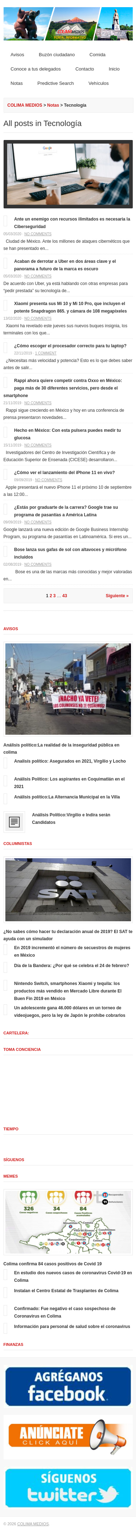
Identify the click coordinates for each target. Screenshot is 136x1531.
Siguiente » (117, 595)
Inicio (114, 69)
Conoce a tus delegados (36, 69)
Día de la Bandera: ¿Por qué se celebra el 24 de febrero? (71, 965)
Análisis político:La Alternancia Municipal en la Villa (67, 797)
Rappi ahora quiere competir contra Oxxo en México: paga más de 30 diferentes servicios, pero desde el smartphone (63, 388)
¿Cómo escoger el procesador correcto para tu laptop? (70, 345)
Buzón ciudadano (57, 54)
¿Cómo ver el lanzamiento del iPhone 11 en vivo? (64, 472)
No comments (38, 234)
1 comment (46, 353)
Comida (97, 54)
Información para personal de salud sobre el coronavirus (72, 1326)
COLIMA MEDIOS (25, 105)
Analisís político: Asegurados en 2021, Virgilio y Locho (70, 761)
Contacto (85, 69)
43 (64, 595)
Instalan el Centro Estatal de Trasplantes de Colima (66, 1290)
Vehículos (98, 83)
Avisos (17, 54)
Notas (17, 83)
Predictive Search (55, 83)
